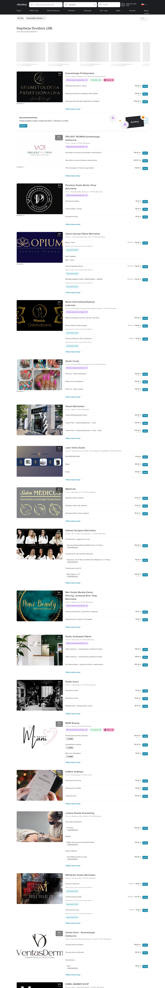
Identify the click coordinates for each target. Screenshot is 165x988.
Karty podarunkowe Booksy (76, 80)
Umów (145, 86)
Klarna (108, 80)
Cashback (96, 80)
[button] (46, 4)
